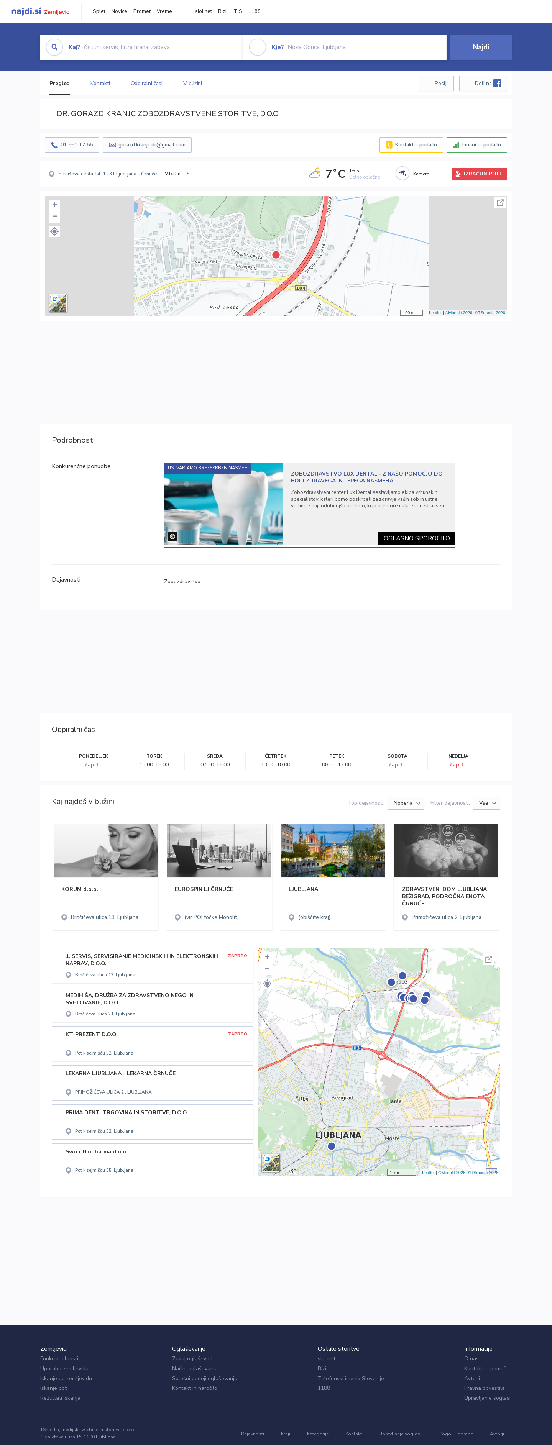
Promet (142, 11)
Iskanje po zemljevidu (66, 1378)
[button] (54, 231)
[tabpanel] (310, 504)
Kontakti (100, 83)
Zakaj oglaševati (192, 1358)
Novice (119, 11)
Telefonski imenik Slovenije (351, 1378)
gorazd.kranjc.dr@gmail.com (152, 144)
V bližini (192, 83)
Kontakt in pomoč (485, 1368)
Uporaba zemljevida (64, 1368)
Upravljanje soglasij (488, 1398)
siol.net (203, 11)
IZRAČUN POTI (482, 174)
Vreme (164, 11)
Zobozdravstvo (182, 581)
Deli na (488, 83)
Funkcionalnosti (59, 1358)
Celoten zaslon (500, 202)
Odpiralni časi (147, 83)
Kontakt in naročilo (194, 1388)
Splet (99, 11)
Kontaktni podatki (416, 144)
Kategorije (318, 1434)
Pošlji (441, 83)
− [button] (54, 217)
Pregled (59, 83)
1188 (254, 11)
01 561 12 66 (77, 144)
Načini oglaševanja (195, 1368)
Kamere (421, 174)
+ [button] (54, 205)
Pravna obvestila (484, 1388)
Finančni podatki (481, 144)
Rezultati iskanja (60, 1398)
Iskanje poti (54, 1388)
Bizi (222, 11)
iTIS (237, 11)
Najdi (481, 47)
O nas (471, 1358)
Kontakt (353, 1434)
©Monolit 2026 (458, 312)
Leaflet (435, 312)
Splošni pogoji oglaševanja (204, 1378)
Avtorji (472, 1378)
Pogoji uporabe (456, 1434)
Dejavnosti (252, 1434)
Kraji (285, 1434)
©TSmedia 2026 (490, 312)
